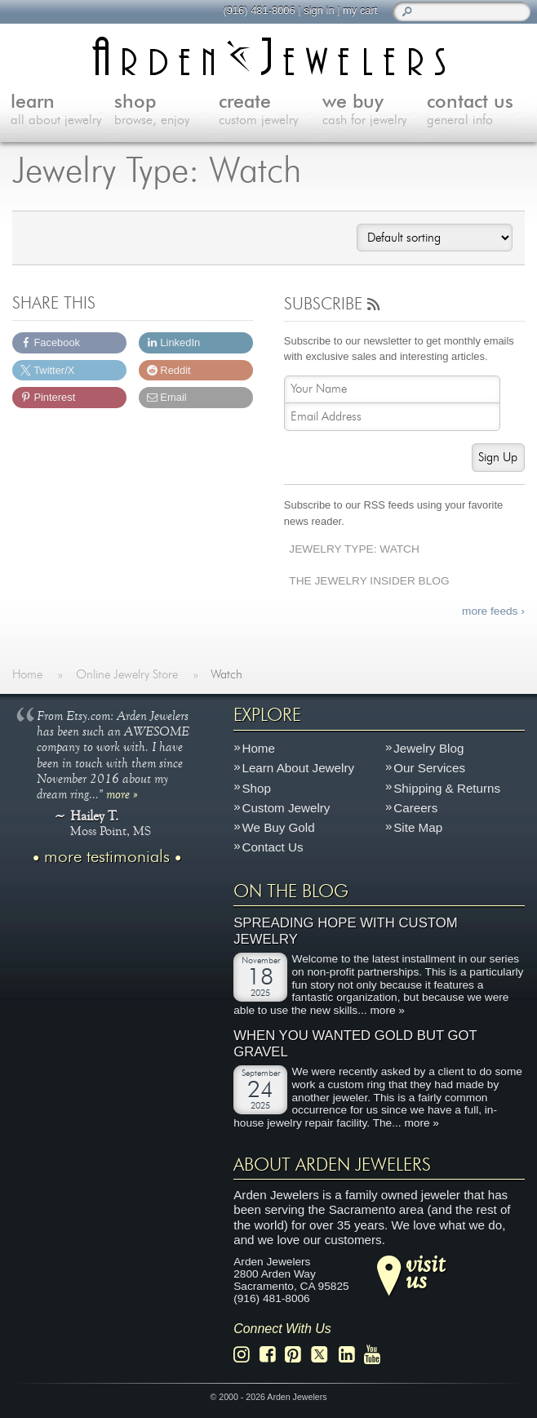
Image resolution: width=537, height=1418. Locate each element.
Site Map (417, 828)
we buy (374, 111)
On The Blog (290, 891)
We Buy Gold (278, 828)
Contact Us (272, 848)
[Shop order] (434, 237)
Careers (415, 808)
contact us (479, 111)
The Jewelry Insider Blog (369, 581)
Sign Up (497, 457)
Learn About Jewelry (298, 769)
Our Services (429, 769)
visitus (425, 1272)
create (271, 111)
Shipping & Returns (446, 788)
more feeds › (493, 611)
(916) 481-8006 (259, 10)
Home (258, 748)
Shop (256, 788)
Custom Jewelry (286, 808)
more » (122, 793)
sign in (319, 10)
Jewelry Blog (428, 748)
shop (166, 111)
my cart (360, 10)
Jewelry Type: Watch (354, 549)
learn (63, 111)
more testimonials (107, 857)
